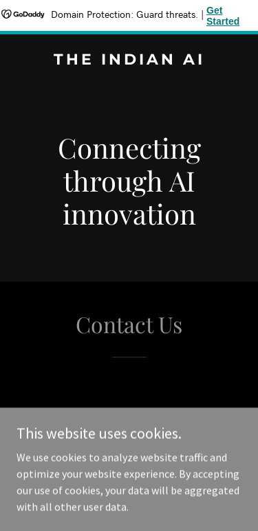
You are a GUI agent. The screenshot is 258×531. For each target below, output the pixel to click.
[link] (129, 60)
